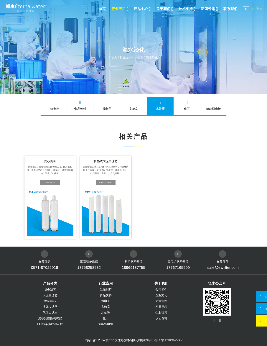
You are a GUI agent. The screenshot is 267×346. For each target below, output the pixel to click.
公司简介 (161, 289)
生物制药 (53, 105)
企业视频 (161, 312)
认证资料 (161, 318)
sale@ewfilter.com (222, 267)
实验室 (133, 105)
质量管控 (161, 301)
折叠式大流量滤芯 (106, 161)
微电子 (106, 105)
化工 (187, 105)
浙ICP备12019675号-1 (169, 340)
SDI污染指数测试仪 (50, 324)
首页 (114, 57)
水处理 (138, 57)
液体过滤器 (50, 306)
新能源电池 (213, 105)
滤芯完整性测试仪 (50, 318)
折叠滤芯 (50, 289)
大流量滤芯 (50, 295)
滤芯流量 (50, 161)
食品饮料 (80, 105)
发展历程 (161, 306)
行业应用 (126, 57)
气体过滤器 (50, 312)
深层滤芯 (50, 301)
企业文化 (161, 295)
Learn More (50, 182)
